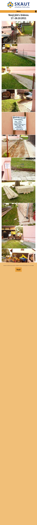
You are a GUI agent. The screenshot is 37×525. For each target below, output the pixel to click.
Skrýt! (18, 270)
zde (32, 265)
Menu (27, 11)
